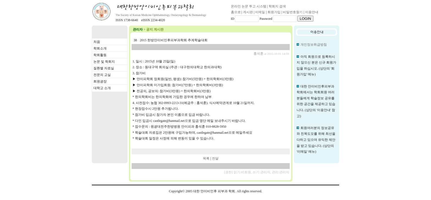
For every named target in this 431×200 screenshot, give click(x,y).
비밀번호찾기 (293, 12)
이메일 (260, 12)
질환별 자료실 (103, 68)
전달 (215, 158)
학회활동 (100, 55)
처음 (96, 42)
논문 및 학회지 (104, 62)
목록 (206, 158)
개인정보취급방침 (313, 44)
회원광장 (100, 81)
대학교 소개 (102, 88)
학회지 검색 (277, 6)
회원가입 (274, 12)
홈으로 (236, 12)
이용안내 (311, 12)
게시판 (248, 12)
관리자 (138, 29)
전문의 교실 (102, 75)
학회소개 (100, 48)
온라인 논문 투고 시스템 (248, 6)
